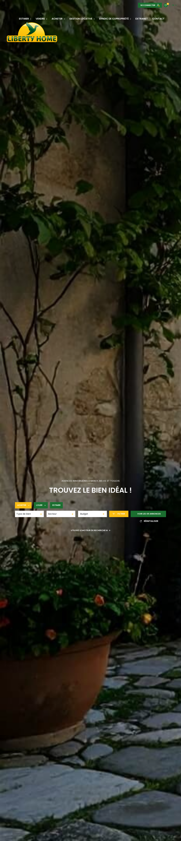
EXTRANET (141, 19)
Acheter (57, 19)
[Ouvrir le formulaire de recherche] (118, 514)
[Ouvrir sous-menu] (31, 18)
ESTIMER (24, 19)
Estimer (56, 505)
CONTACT (158, 19)
